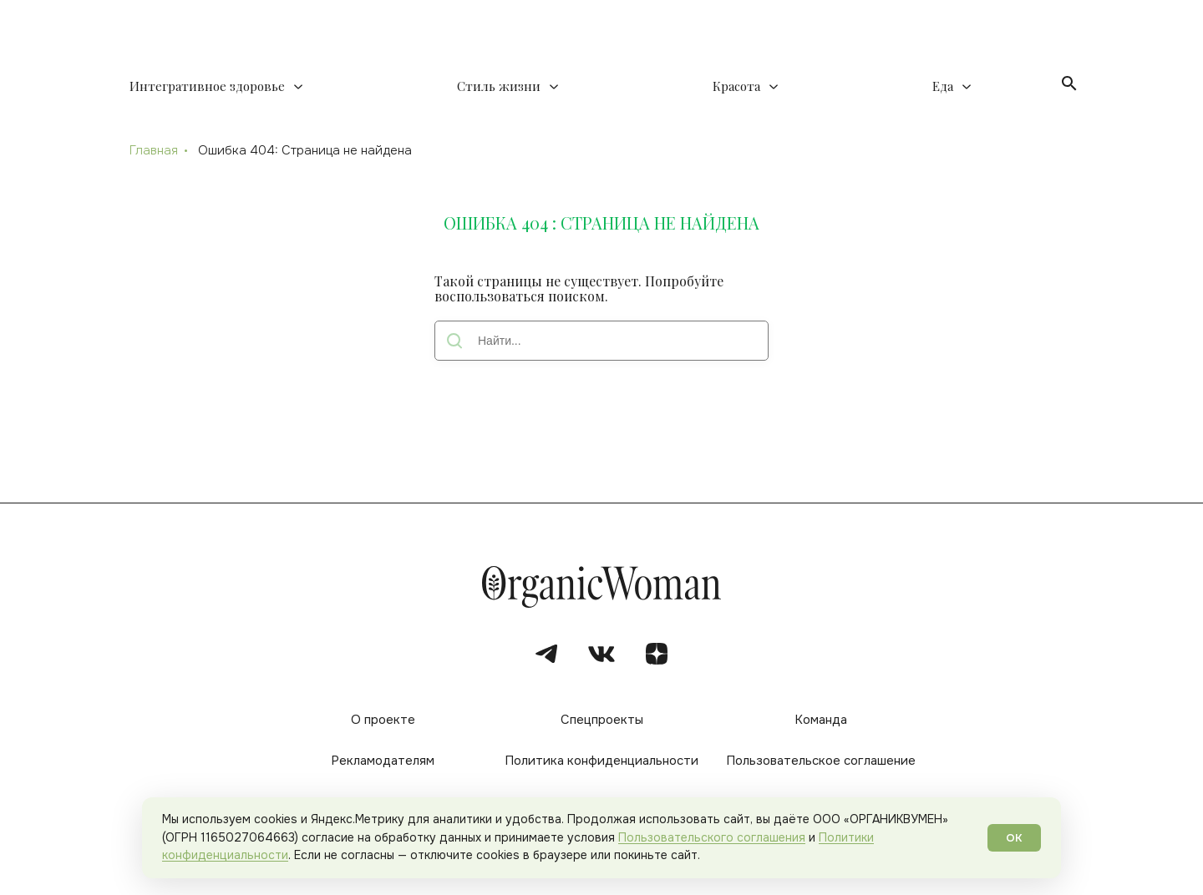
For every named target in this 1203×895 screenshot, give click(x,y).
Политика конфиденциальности (601, 760)
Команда (820, 719)
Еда (942, 86)
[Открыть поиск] (1069, 83)
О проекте (383, 719)
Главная (153, 150)
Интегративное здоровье (207, 86)
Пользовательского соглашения (711, 837)
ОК (1014, 838)
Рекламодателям (382, 760)
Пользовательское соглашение (821, 760)
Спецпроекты (602, 719)
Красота (736, 86)
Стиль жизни (499, 86)
